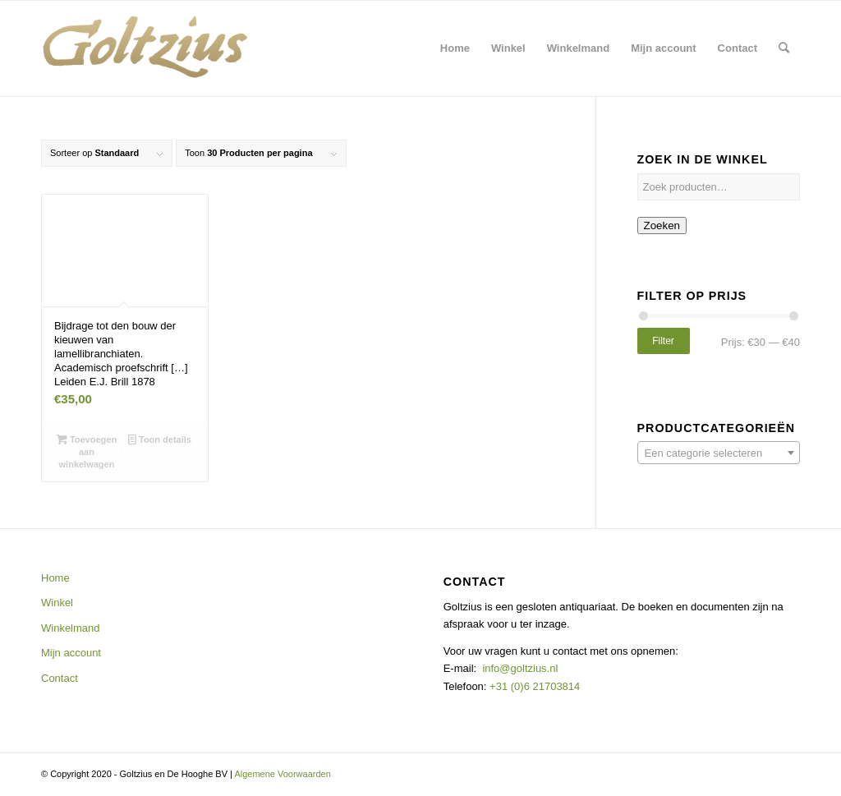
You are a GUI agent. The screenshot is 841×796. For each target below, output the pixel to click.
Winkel (57, 602)
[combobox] (718, 452)
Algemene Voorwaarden (282, 774)
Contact (59, 678)
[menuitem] (455, 48)
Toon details (159, 439)
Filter (663, 341)
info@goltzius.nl (520, 668)
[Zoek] (784, 48)
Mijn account (71, 652)
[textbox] (718, 453)
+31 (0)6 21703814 (533, 686)
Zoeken (662, 225)
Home (55, 578)
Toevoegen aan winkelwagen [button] (87, 451)
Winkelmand (70, 628)
